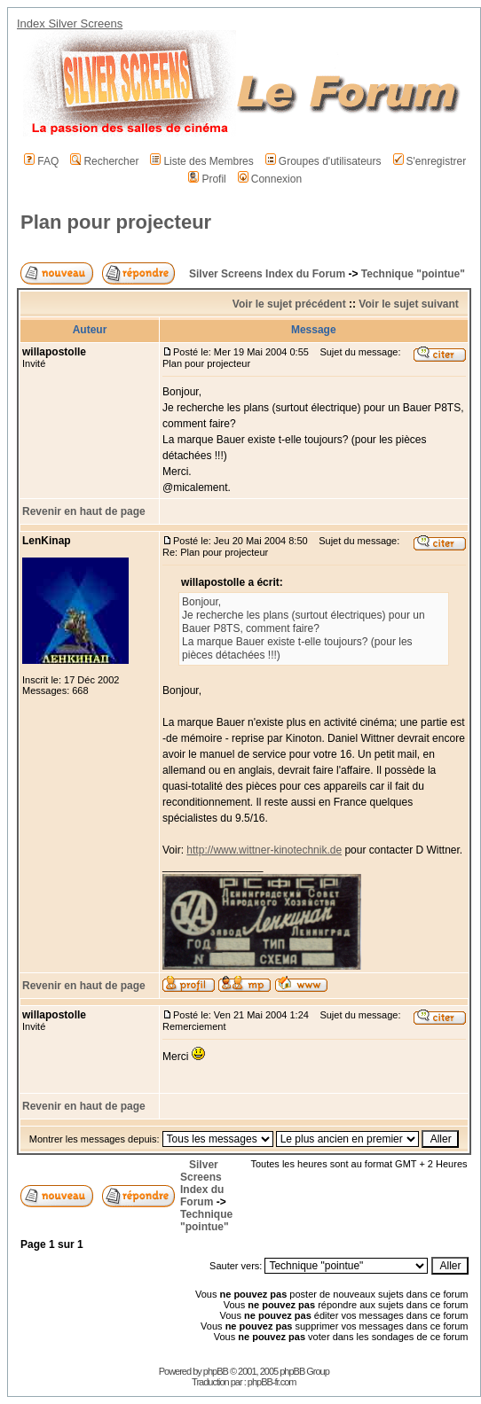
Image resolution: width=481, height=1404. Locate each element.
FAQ (41, 161)
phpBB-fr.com (272, 1382)
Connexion (270, 179)
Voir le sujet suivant (408, 304)
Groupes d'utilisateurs (323, 161)
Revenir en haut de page (84, 511)
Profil (206, 179)
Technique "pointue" (413, 274)
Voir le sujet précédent (289, 304)
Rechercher (104, 161)
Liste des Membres (201, 161)
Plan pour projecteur (115, 222)
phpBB (215, 1371)
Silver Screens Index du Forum (267, 274)
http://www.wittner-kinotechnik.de (264, 850)
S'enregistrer (430, 161)
